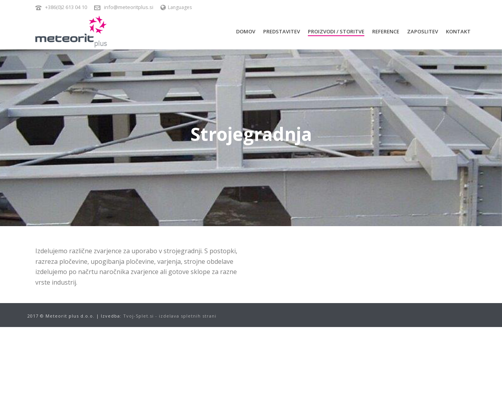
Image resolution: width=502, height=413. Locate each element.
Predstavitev (281, 31)
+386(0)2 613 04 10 (66, 7)
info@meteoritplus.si (128, 7)
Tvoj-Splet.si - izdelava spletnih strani (169, 316)
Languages (176, 7)
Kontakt (458, 31)
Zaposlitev (422, 31)
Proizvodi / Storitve (336, 31)
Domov (245, 31)
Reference (385, 31)
